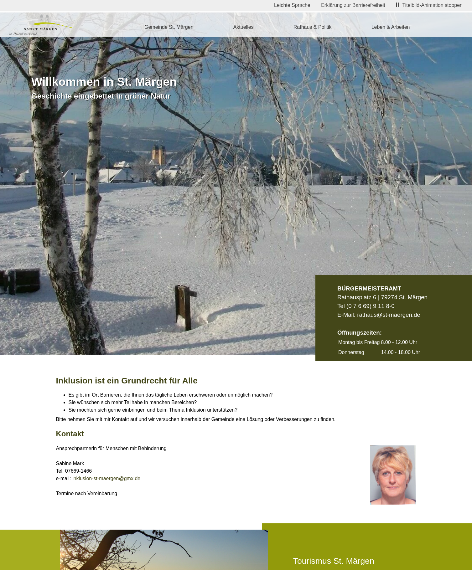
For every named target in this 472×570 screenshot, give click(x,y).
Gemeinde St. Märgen (169, 27)
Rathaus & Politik (312, 27)
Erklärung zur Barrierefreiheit (353, 5)
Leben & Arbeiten (390, 27)
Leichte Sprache (292, 5)
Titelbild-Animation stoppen (429, 5)
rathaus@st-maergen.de (388, 314)
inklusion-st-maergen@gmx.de (106, 478)
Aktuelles (243, 27)
